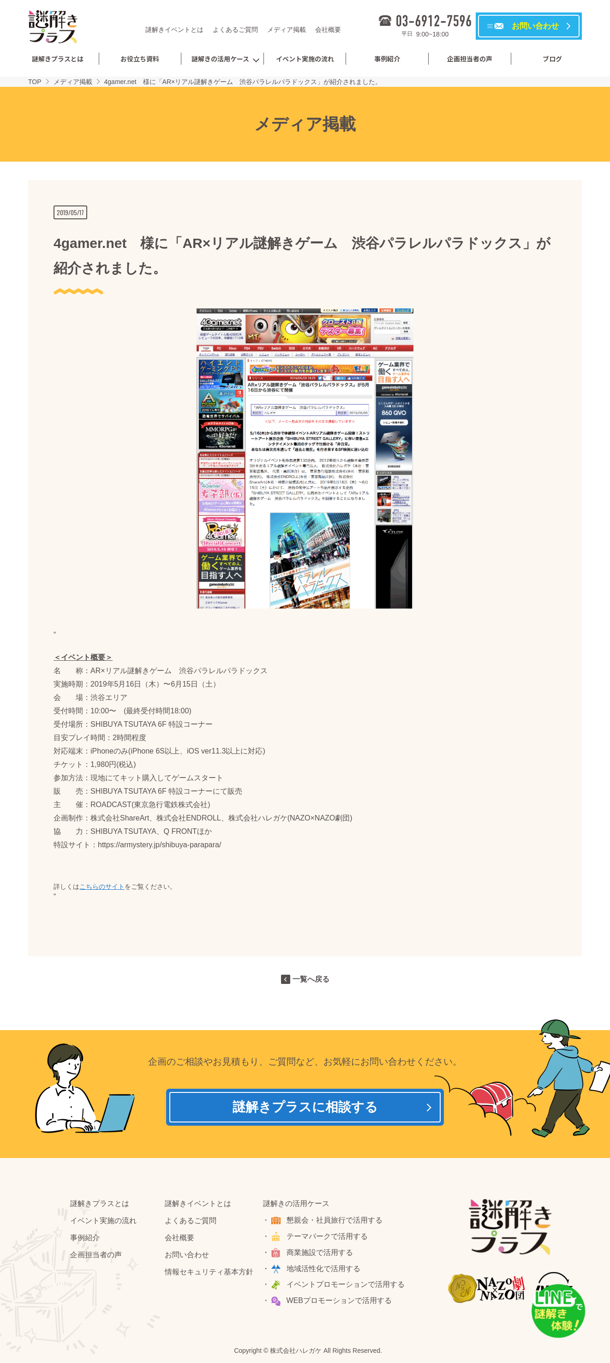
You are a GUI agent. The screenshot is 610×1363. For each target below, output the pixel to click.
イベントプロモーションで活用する (346, 1284)
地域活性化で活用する (323, 1269)
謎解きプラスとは (58, 58)
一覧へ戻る (311, 979)
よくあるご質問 (235, 29)
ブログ (552, 58)
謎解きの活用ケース (220, 58)
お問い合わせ (187, 1255)
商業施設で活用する (320, 1252)
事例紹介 (387, 58)
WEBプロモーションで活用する (339, 1300)
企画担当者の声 (469, 58)
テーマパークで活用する (327, 1236)
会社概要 (328, 29)
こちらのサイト (102, 886)
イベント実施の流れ (305, 58)
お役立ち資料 (139, 58)
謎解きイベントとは (174, 29)
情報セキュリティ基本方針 (209, 1272)
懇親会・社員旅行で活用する (335, 1220)
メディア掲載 (286, 29)
